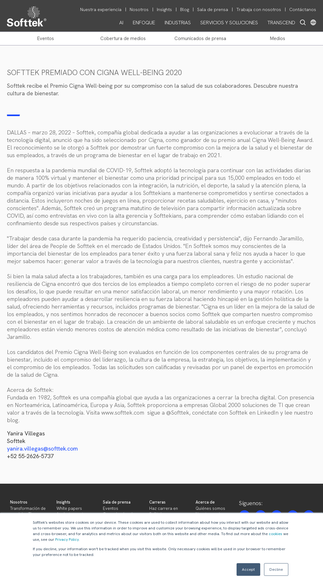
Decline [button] (276, 569)
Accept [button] (248, 569)
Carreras (157, 502)
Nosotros (18, 502)
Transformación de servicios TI (28, 511)
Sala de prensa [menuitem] (212, 9)
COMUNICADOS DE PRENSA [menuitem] (200, 38)
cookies (275, 533)
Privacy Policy (67, 539)
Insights (63, 502)
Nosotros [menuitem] (139, 9)
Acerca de (205, 502)
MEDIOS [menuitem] (277, 38)
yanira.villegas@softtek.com (42, 448)
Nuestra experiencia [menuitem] (100, 9)
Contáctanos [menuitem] (302, 9)
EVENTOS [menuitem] (45, 38)
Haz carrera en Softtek (163, 511)
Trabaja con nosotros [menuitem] (258, 9)
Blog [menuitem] (184, 9)
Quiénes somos (210, 508)
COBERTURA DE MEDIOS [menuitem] (123, 38)
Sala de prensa (117, 502)
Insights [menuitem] (164, 9)
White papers (69, 508)
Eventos (110, 508)
